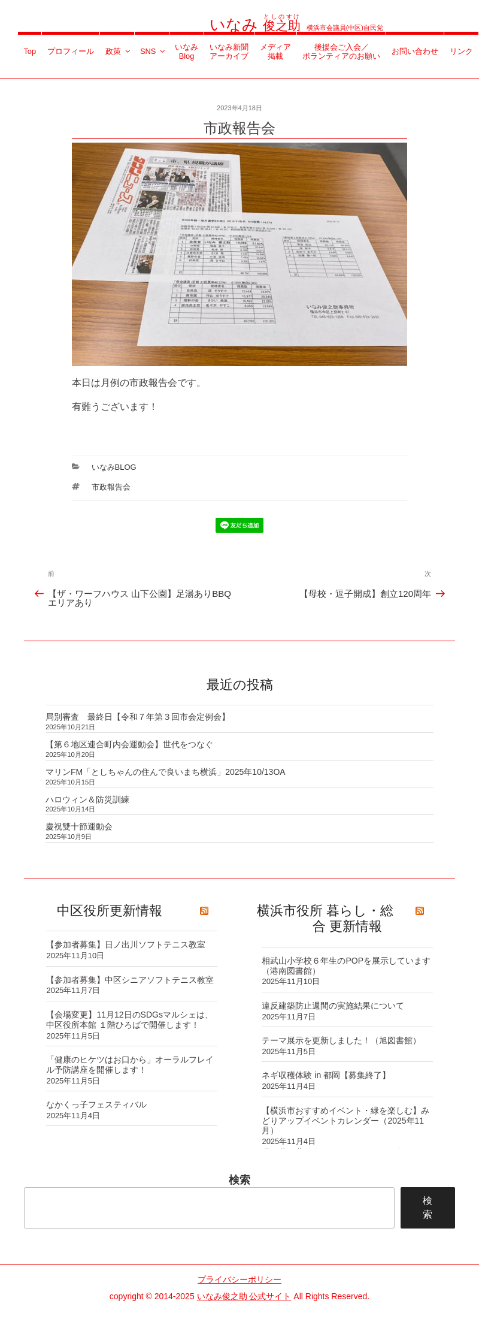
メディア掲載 (275, 52)
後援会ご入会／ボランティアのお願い (341, 52)
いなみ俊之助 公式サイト (244, 1296)
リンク (461, 51)
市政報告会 (111, 486)
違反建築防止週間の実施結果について (333, 1005)
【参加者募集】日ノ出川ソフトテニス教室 (125, 944)
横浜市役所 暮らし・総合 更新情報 (325, 918)
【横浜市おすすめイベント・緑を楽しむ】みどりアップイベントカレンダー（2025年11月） (345, 1121)
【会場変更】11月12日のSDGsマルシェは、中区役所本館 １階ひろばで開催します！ (129, 1020)
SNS (153, 51)
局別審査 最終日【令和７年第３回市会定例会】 (138, 717)
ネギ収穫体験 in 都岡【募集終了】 (326, 1075)
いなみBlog (186, 52)
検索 (239, 1180)
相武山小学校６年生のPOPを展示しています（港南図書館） (346, 966)
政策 (118, 51)
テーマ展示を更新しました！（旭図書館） (341, 1040)
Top (29, 51)
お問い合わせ (415, 51)
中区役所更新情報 (109, 910)
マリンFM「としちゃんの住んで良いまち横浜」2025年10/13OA (166, 772)
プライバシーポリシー (239, 1279)
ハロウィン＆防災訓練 (87, 799)
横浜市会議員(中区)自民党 (296, 27)
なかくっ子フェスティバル (96, 1104)
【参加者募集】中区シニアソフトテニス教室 (130, 980)
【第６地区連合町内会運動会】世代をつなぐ (129, 744)
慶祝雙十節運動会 (79, 826)
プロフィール (70, 51)
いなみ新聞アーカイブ (229, 52)
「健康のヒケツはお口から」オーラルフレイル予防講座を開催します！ (130, 1065)
